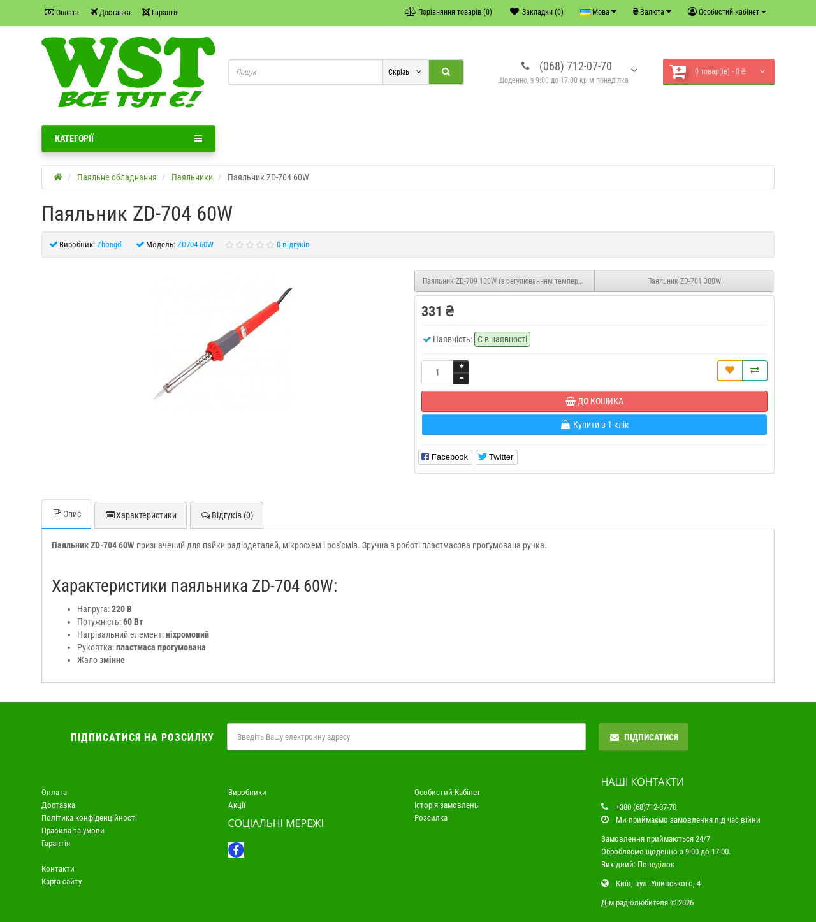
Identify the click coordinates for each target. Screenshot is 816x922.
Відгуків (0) (226, 515)
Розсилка (431, 818)
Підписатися (643, 737)
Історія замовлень (446, 805)
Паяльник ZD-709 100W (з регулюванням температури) (509, 281)
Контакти (58, 869)
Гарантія (160, 12)
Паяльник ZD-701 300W (684, 281)
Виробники (247, 792)
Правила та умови (73, 830)
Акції (236, 805)
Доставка (111, 12)
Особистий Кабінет (447, 792)
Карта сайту (61, 881)
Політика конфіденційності (89, 818)
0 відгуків (293, 244)
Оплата (62, 12)
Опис (66, 514)
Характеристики (141, 515)
